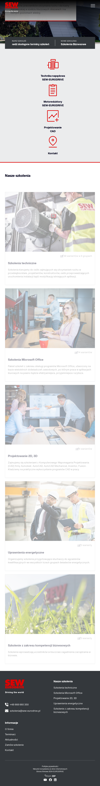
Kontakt (9, 750)
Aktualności (11, 739)
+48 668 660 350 (19, 704)
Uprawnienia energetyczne (68, 703)
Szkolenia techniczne (65, 687)
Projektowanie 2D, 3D (65, 698)
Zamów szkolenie (14, 745)
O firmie (9, 729)
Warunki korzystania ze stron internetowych (50, 769)
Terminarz (10, 734)
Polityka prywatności (50, 766)
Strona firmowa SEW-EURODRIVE (50, 771)
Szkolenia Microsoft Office (68, 693)
